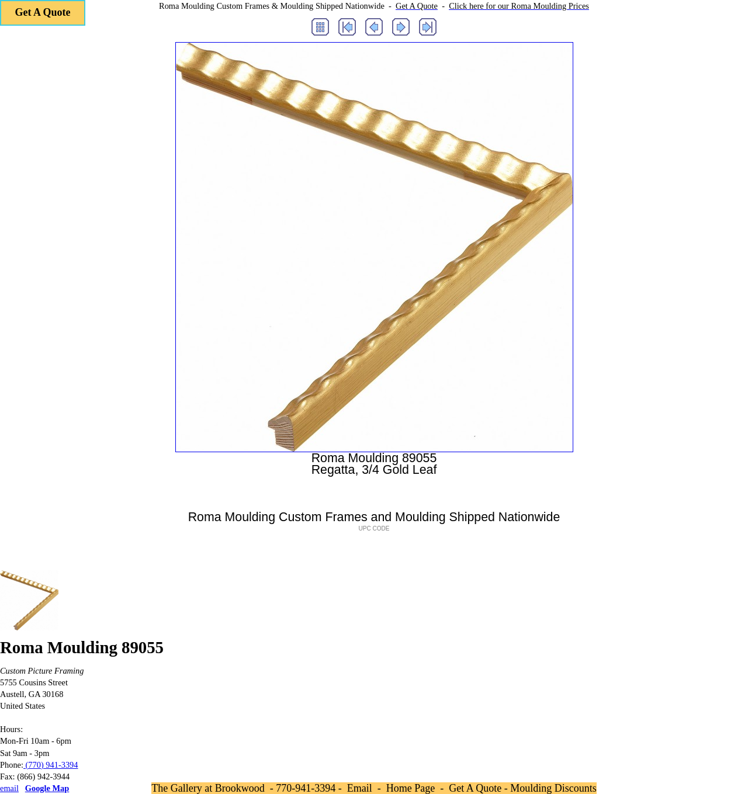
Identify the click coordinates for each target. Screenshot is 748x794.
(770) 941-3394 (50, 764)
